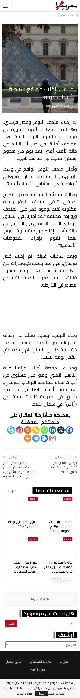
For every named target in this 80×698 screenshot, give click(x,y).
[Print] (27, 430)
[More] (27, 438)
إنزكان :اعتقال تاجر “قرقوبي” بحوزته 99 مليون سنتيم (64, 467)
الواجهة (67, 499)
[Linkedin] (52, 430)
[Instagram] (19, 430)
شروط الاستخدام (40, 661)
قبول (41, 693)
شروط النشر (37, 669)
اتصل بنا (65, 661)
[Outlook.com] (44, 438)
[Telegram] (36, 438)
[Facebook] (69, 430)
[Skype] (11, 430)
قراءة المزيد (24, 693)
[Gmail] (52, 438)
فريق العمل (14, 661)
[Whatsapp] (44, 430)
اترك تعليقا (40, 599)
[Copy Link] (36, 430)
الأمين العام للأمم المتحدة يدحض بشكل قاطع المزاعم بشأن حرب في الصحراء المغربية (18, 469)
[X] (61, 430)
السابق (67, 581)
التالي (55, 581)
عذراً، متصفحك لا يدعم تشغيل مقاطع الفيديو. (40, 310)
